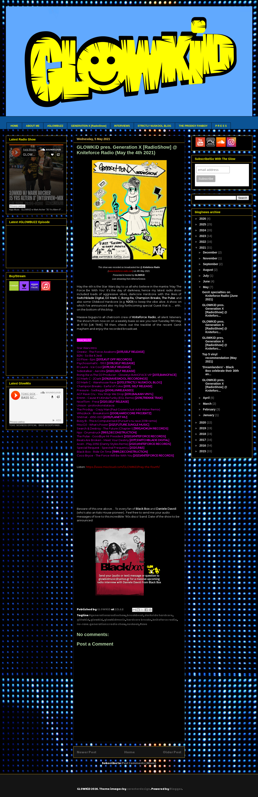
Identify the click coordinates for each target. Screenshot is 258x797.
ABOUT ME (32, 125)
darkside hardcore (159, 615)
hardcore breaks (138, 619)
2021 (203, 247)
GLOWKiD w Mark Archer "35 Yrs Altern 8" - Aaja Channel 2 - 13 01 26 (54, 209)
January (209, 415)
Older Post (172, 752)
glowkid (97, 619)
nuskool (133, 624)
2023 (203, 236)
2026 (203, 218)
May (206, 287)
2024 (203, 230)
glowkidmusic (114, 619)
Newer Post (86, 752)
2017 (203, 439)
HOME (14, 125)
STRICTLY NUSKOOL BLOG (154, 125)
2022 (203, 241)
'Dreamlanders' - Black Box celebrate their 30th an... (220, 370)
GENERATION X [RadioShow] (88, 125)
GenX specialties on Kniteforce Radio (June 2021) (220, 295)
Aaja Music (14, 209)
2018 (203, 434)
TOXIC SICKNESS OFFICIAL (23, 425)
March (207, 403)
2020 (203, 422)
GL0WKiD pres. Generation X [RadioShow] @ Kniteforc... (214, 343)
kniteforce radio (165, 619)
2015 (203, 451)
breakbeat (135, 615)
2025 (203, 224)
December (210, 252)
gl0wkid (83, 619)
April (207, 397)
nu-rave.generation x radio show (101, 624)
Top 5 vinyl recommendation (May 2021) (219, 358)
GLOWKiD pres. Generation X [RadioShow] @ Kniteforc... (214, 310)
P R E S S (221, 125)
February (209, 409)
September (211, 264)
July (206, 275)
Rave (143, 624)
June (207, 281)
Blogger (175, 789)
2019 (203, 428)
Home (129, 752)
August (208, 269)
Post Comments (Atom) (139, 763)
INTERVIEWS (122, 125)
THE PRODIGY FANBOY (193, 125)
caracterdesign (138, 789)
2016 (203, 445)
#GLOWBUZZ (55, 125)
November (210, 258)
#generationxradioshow (107, 615)
